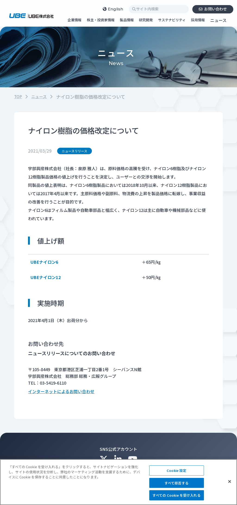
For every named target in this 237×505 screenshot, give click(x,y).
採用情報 (198, 20)
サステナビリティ (172, 20)
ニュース (218, 20)
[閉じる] (230, 481)
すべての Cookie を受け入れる (177, 495)
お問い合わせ (213, 9)
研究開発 (146, 20)
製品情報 (127, 20)
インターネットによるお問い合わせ (61, 393)
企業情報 (74, 20)
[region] (118, 482)
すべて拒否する (177, 482)
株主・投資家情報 (101, 20)
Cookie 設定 (176, 470)
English (113, 9)
